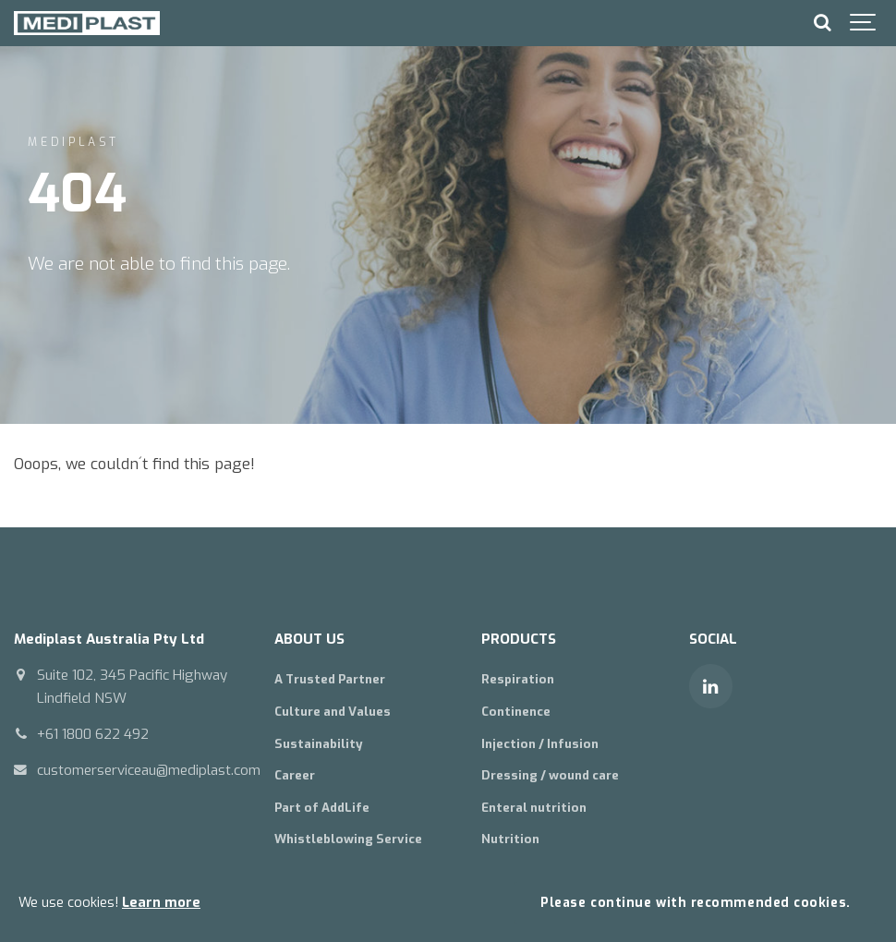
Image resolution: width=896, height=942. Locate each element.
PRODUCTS (518, 639)
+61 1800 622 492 (93, 734)
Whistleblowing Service (348, 839)
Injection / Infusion (540, 744)
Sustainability (318, 744)
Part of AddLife (321, 807)
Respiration (517, 679)
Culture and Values (332, 711)
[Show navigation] (863, 23)
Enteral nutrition (534, 807)
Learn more (161, 903)
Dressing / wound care (550, 775)
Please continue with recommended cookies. (695, 902)
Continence (516, 711)
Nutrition (510, 839)
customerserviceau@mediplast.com (148, 770)
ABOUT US (309, 639)
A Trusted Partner (329, 679)
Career (294, 775)
